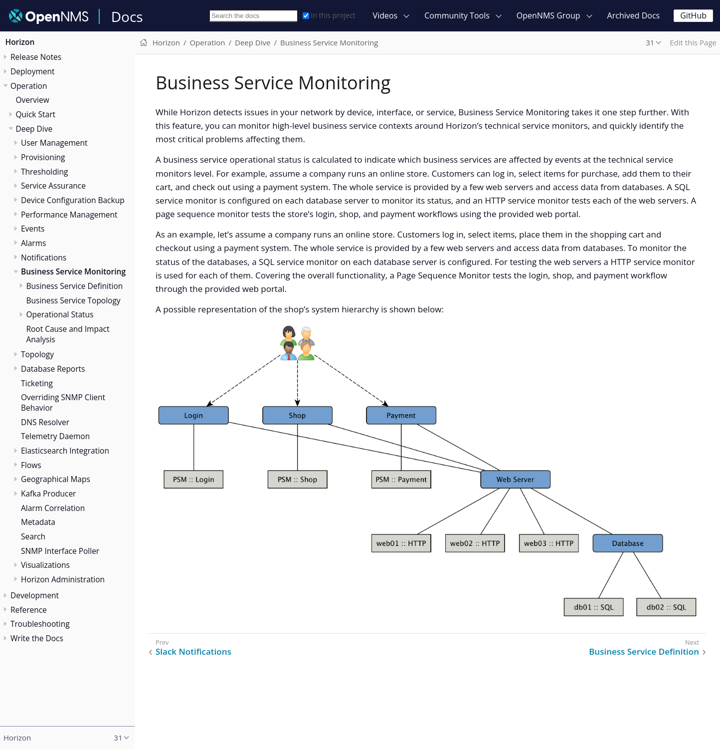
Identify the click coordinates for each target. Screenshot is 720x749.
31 (650, 42)
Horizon (20, 41)
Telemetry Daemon (55, 436)
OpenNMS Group (548, 15)
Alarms (33, 243)
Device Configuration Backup (73, 200)
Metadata (38, 521)
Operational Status (60, 314)
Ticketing (37, 383)
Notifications (43, 257)
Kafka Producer (48, 493)
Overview (32, 99)
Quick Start (36, 114)
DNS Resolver (45, 422)
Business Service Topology (73, 300)
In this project (329, 15)
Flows (31, 465)
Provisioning (43, 157)
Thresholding (44, 171)
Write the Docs (36, 638)
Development (34, 595)
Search (33, 536)
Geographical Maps (55, 479)
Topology (37, 354)
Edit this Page (693, 42)
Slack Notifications (193, 651)
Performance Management (69, 214)
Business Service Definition (74, 285)
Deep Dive (34, 128)
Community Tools (457, 15)
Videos (385, 15)
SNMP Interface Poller (60, 550)
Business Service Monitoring (73, 271)
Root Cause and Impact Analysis (68, 334)
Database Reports (53, 368)
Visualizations (45, 564)
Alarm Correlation (53, 507)
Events (32, 228)
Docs (127, 16)
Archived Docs (633, 15)
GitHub (693, 15)
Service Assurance (53, 185)
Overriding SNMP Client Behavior (63, 402)
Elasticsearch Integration (65, 450)
